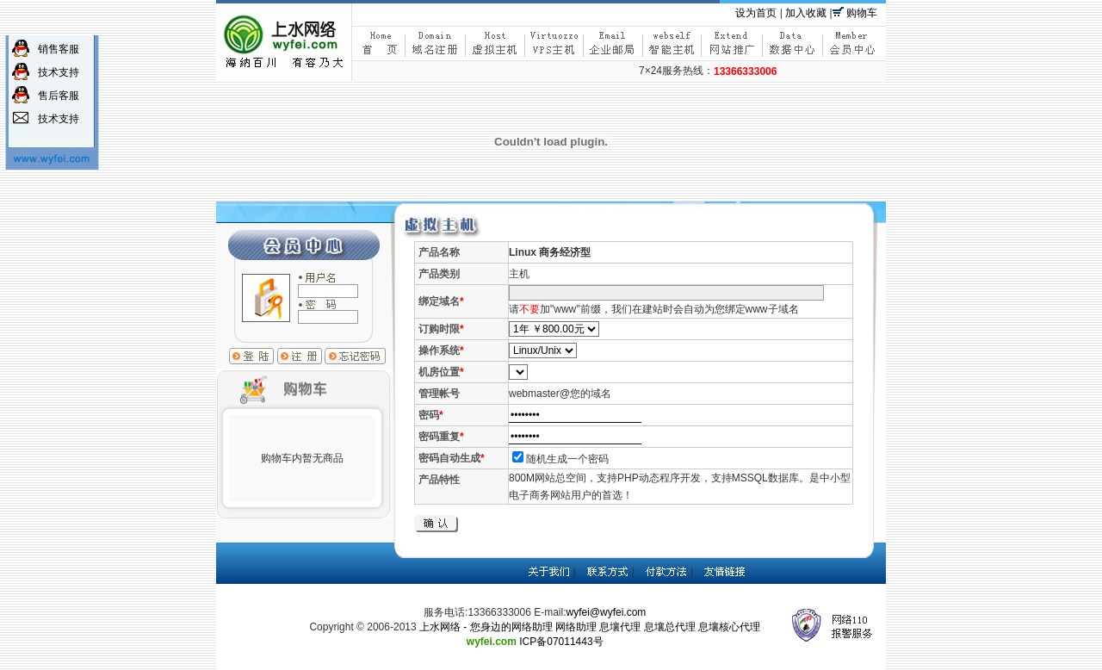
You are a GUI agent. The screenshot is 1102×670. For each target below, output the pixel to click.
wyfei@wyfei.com (606, 612)
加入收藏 (805, 13)
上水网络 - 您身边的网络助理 (486, 627)
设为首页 (756, 13)
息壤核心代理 (729, 627)
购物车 (861, 13)
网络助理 (576, 627)
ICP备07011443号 (561, 642)
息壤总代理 (670, 627)
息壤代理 (620, 627)
